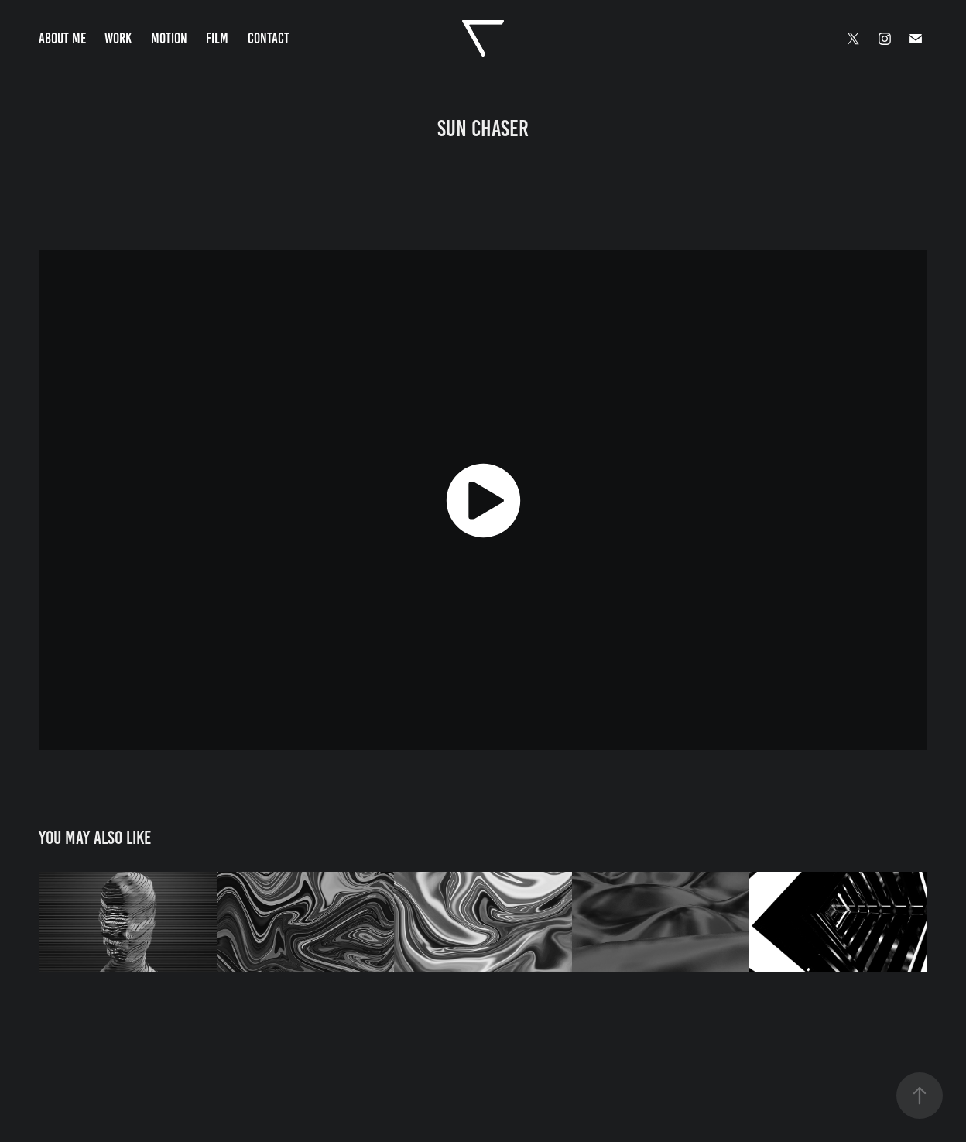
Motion (169, 38)
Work (118, 38)
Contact (268, 38)
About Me (62, 38)
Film (217, 38)
